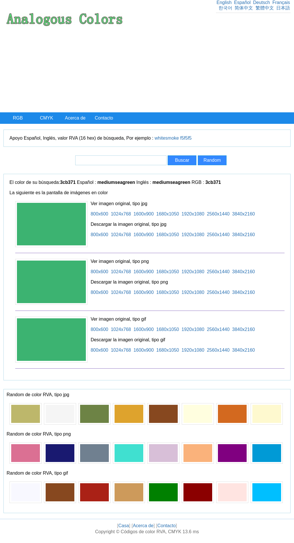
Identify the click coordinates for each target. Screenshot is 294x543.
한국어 (225, 7)
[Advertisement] (147, 69)
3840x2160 (243, 213)
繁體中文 (265, 7)
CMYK (46, 117)
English (223, 2)
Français (281, 2)
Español (242, 2)
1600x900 (144, 213)
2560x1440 (218, 213)
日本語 (283, 7)
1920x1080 (192, 213)
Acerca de (75, 117)
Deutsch (261, 2)
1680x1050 (167, 213)
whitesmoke (167, 138)
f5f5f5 (186, 138)
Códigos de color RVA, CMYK (151, 531)
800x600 (99, 213)
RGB (18, 117)
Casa (123, 525)
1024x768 (121, 213)
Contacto (104, 117)
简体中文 (244, 7)
